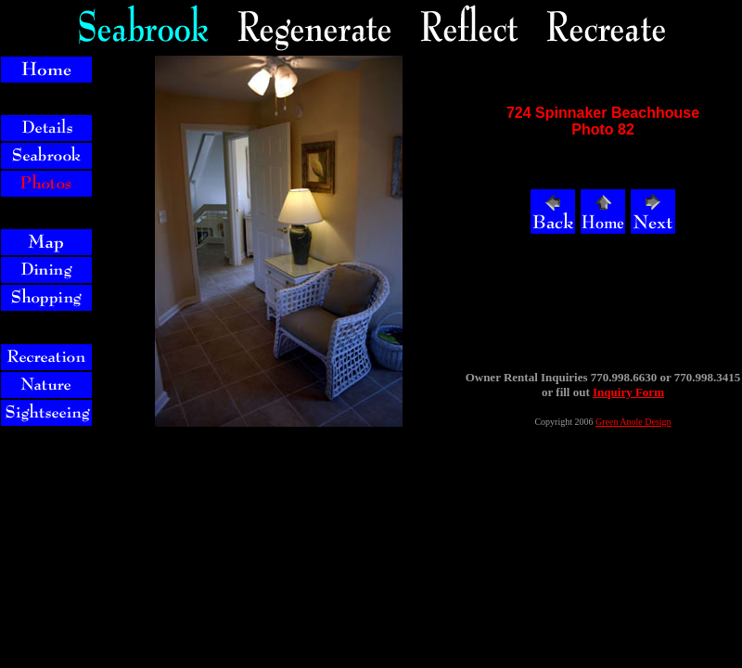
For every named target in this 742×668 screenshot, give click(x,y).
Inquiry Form (628, 392)
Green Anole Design (633, 422)
